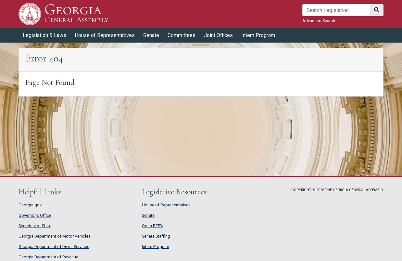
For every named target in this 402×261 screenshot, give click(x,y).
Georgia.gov (30, 204)
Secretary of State (35, 225)
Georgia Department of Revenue (48, 256)
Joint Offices (218, 35)
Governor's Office (35, 215)
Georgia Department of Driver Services (54, 246)
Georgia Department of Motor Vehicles (55, 236)
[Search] (336, 10)
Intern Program (258, 35)
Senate (151, 35)
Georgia (76, 14)
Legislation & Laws (44, 35)
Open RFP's (152, 225)
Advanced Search (318, 20)
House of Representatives (105, 35)
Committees (181, 35)
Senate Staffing (156, 236)
